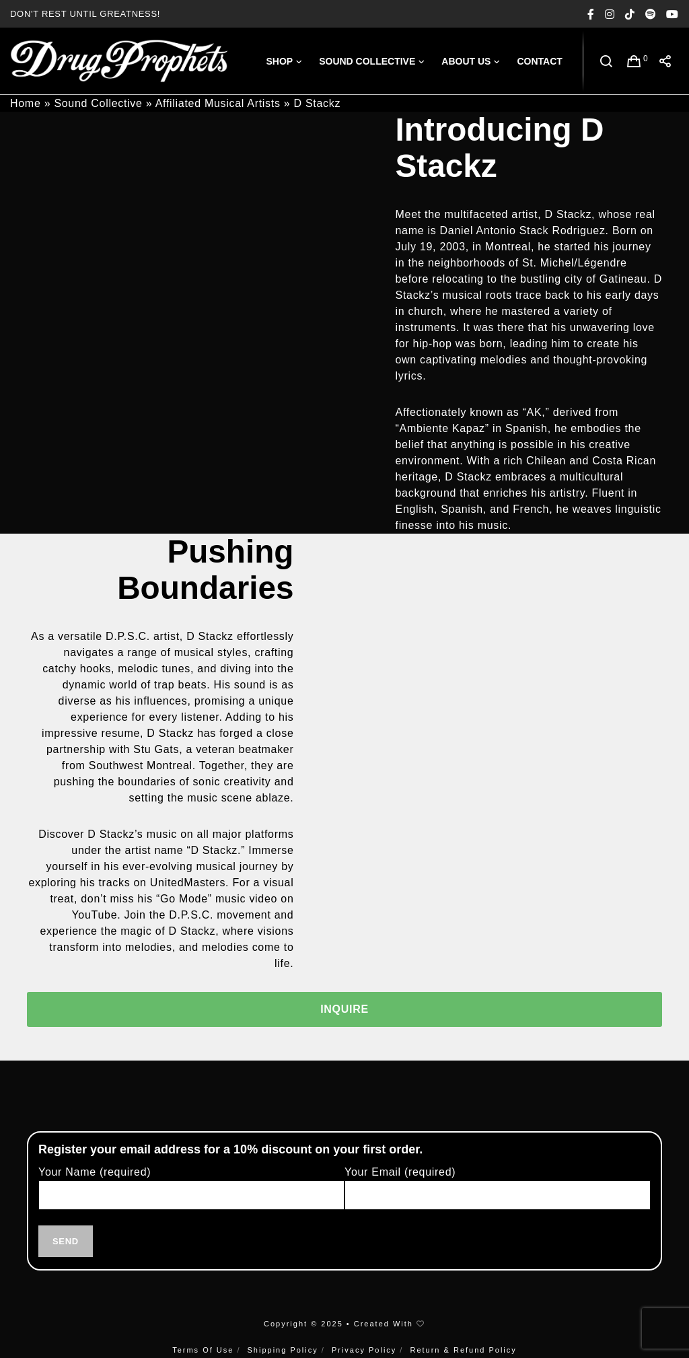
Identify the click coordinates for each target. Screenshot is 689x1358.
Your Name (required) (191, 1194)
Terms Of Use (202, 1350)
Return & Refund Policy (463, 1350)
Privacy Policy (364, 1350)
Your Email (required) (497, 1194)
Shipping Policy (283, 1350)
